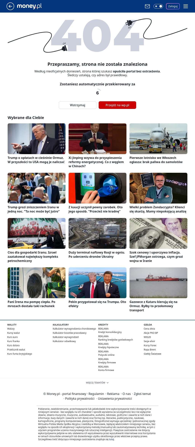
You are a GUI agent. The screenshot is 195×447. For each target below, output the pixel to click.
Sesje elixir (149, 341)
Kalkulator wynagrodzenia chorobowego (74, 328)
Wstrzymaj (77, 105)
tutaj (111, 439)
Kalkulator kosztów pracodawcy (69, 332)
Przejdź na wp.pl (117, 105)
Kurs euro (12, 337)
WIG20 (147, 337)
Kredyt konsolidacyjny (110, 332)
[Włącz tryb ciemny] (158, 6)
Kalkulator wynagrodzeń (66, 337)
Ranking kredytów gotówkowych (115, 339)
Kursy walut (13, 332)
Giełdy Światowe (152, 353)
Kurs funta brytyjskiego (19, 353)
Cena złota (149, 328)
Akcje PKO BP (151, 332)
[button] (186, 6)
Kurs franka (13, 341)
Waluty (11, 328)
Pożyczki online (106, 355)
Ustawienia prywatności (114, 398)
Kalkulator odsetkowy (64, 341)
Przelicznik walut (16, 349)
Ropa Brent (150, 349)
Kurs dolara (13, 345)
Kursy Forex (150, 345)
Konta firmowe (106, 370)
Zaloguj (173, 6)
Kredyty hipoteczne (108, 347)
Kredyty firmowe (107, 362)
